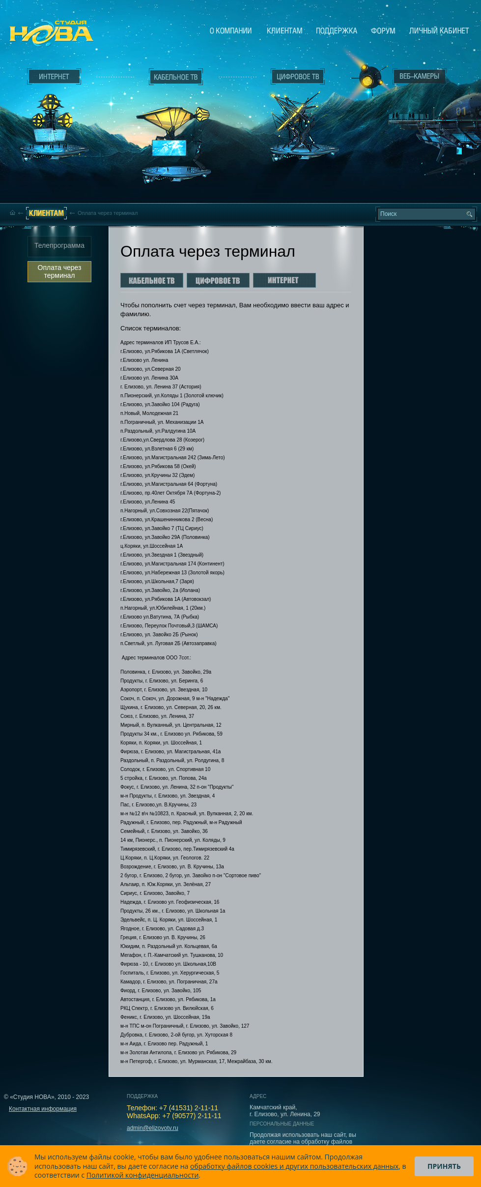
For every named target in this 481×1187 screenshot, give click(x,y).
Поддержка (336, 30)
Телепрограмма (59, 245)
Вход (422, 163)
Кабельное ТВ (176, 131)
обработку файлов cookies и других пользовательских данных (294, 1166)
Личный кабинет (439, 30)
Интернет (54, 76)
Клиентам (284, 30)
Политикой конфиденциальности (142, 1175)
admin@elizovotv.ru (152, 1128)
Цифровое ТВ (293, 112)
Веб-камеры (366, 79)
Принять (444, 1166)
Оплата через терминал (60, 271)
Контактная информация (43, 1108)
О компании (231, 30)
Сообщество (383, 30)
